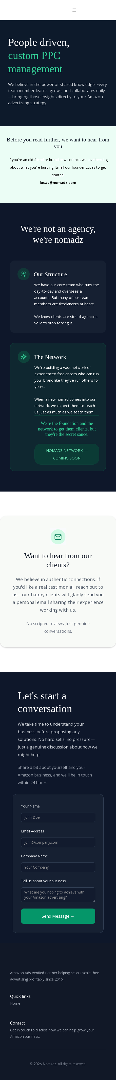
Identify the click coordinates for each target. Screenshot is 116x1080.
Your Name (30, 806)
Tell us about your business (43, 881)
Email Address (32, 831)
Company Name (34, 856)
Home (15, 1003)
